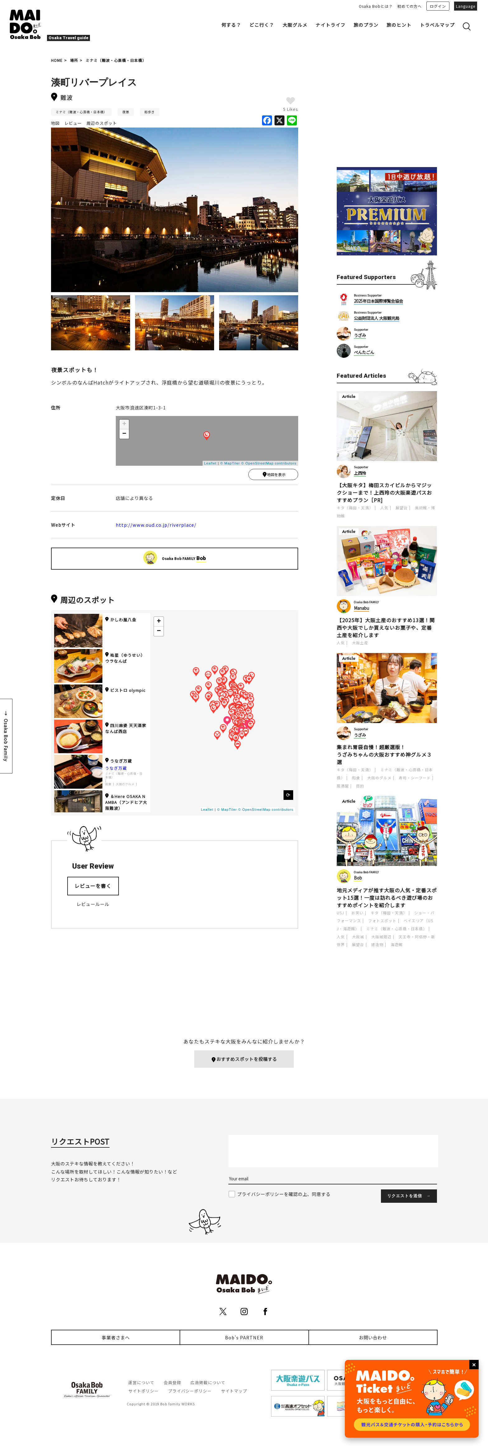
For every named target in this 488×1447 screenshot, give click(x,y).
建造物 (377, 944)
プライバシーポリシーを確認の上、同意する (284, 1194)
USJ (340, 912)
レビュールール (93, 905)
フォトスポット (382, 920)
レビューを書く (92, 887)
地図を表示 (274, 475)
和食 (108, 785)
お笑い (357, 912)
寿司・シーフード (415, 777)
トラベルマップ (437, 24)
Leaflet (210, 463)
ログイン (438, 6)
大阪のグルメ (125, 785)
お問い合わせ (373, 1337)
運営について (141, 1383)
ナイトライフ (330, 24)
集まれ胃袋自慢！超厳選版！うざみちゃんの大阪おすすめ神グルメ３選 (384, 754)
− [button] (124, 434)
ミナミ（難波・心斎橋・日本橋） (116, 60)
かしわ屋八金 (120, 621)
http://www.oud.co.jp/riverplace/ (156, 526)
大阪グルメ (295, 24)
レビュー (73, 123)
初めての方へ (409, 6)
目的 (360, 785)
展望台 (402, 507)
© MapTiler (230, 463)
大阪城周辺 (381, 936)
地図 (55, 123)
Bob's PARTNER (244, 1337)
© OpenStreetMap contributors (268, 463)
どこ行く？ (261, 24)
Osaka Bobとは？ (376, 6)
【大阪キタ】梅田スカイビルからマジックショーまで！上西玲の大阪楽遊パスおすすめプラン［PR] (384, 492)
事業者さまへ (116, 1337)
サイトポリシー (143, 1391)
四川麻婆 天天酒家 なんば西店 (125, 729)
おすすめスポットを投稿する (244, 1059)
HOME (57, 60)
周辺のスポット (102, 123)
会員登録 (172, 1383)
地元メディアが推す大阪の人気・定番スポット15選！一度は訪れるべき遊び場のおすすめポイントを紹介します (387, 897)
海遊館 (397, 944)
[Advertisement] (387, 113)
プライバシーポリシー (190, 1391)
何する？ (231, 24)
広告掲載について (207, 1383)
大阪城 (358, 936)
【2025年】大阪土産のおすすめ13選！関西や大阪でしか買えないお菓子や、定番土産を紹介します (386, 627)
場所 (74, 60)
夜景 (125, 112)
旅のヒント (399, 24)
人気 (384, 507)
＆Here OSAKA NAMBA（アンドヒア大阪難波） (126, 803)
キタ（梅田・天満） (355, 507)
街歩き (149, 112)
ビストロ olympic (125, 691)
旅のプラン (366, 24)
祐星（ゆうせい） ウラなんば (125, 659)
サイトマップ (234, 1391)
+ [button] (124, 424)
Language (465, 6)
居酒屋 (343, 785)
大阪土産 (360, 642)
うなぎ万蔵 (118, 762)
